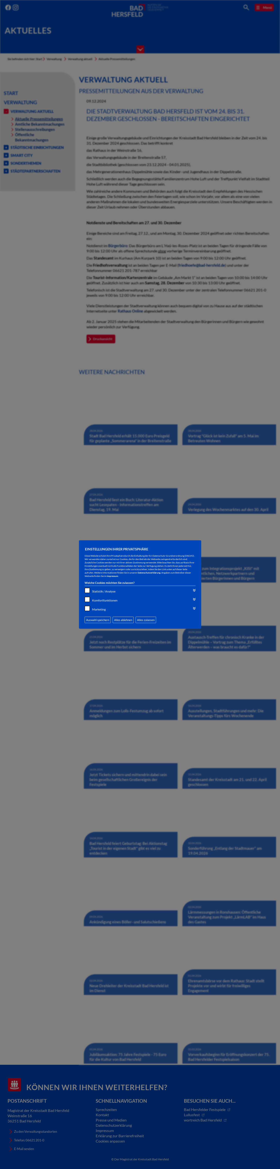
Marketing (99, 609)
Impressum (112, 576)
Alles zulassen (146, 620)
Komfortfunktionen (105, 600)
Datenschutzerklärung (149, 572)
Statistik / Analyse (103, 591)
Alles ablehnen (123, 620)
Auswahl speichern (97, 620)
